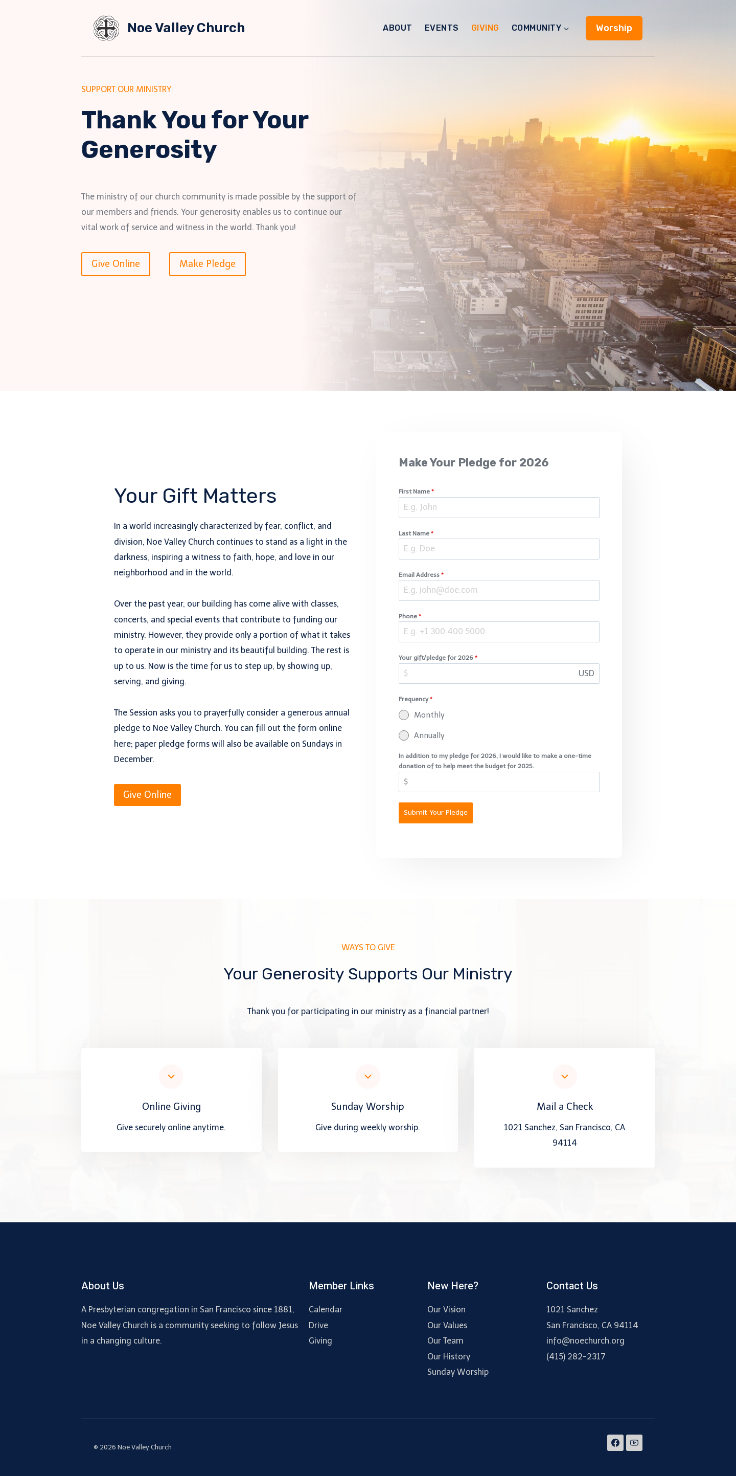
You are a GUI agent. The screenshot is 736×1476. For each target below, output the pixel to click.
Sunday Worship (458, 1372)
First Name (418, 493)
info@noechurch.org (585, 1341)
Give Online (115, 264)
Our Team (445, 1341)
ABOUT (397, 28)
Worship (614, 28)
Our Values (447, 1325)
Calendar (325, 1309)
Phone (412, 617)
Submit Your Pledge (438, 814)
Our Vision (446, 1309)
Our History (448, 1356)
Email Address (423, 576)
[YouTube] (634, 1443)
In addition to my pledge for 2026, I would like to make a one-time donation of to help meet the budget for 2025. (497, 762)
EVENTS (442, 28)
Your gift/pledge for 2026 (440, 659)
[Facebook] (615, 1443)
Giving (320, 1341)
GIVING (485, 28)
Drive (318, 1325)
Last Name (418, 535)
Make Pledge (207, 264)
